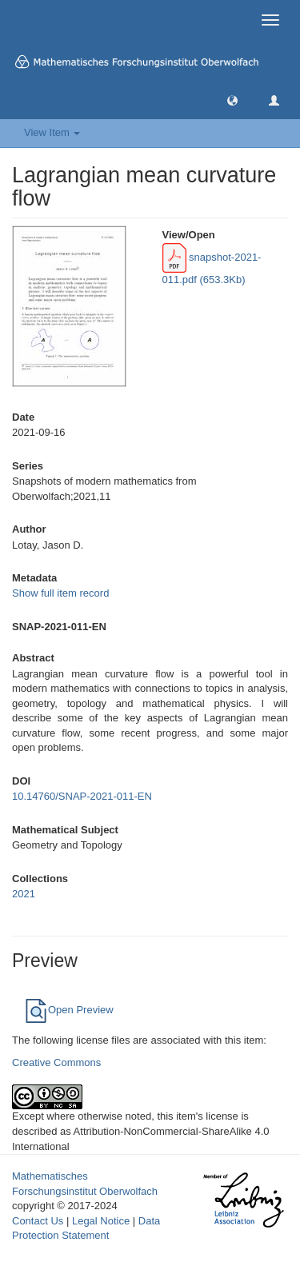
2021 (23, 894)
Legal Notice (101, 1221)
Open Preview (69, 1010)
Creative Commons (56, 1062)
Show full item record (60, 593)
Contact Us (37, 1221)
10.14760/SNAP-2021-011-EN (82, 796)
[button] (232, 99)
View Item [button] (52, 132)
